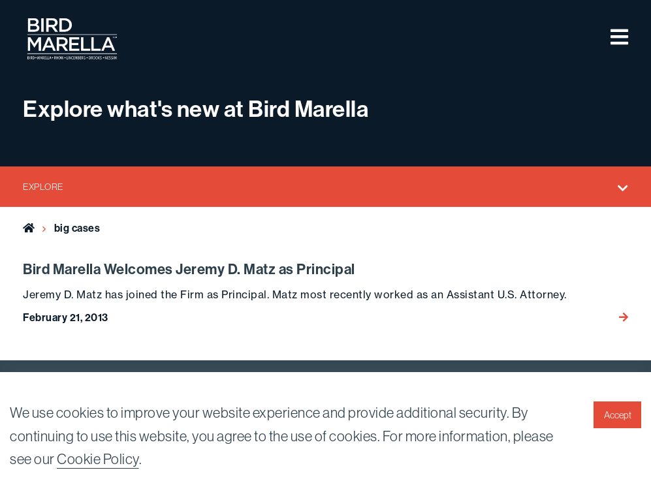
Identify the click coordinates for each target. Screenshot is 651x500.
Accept (617, 415)
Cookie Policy (98, 459)
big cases (77, 228)
